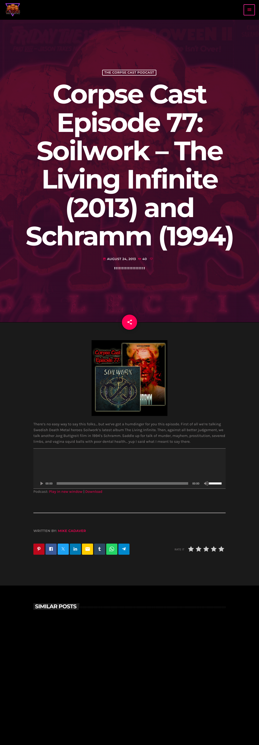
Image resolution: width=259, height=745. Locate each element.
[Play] (41, 483)
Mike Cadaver (72, 531)
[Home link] (13, 10)
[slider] (122, 483)
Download (93, 491)
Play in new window (65, 491)
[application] (129, 468)
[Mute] (206, 483)
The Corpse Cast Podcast (129, 73)
